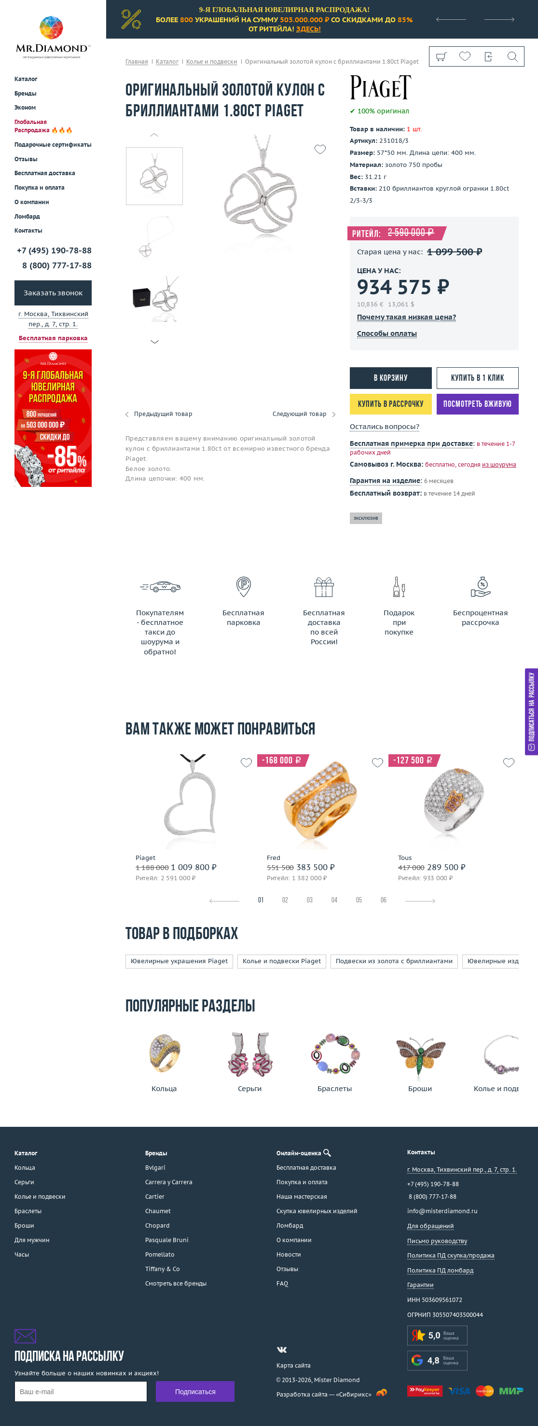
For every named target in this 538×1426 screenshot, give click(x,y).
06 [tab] (383, 900)
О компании (31, 202)
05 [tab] (359, 900)
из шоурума (499, 464)
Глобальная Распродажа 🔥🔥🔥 (43, 126)
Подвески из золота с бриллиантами (394, 961)
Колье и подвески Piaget (282, 961)
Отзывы (26, 159)
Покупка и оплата (39, 187)
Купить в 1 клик (477, 378)
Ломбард (27, 216)
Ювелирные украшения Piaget (179, 961)
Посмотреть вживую (477, 404)
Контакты (28, 230)
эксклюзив (366, 518)
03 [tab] (310, 900)
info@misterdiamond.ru (442, 1211)
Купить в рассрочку (390, 404)
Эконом (25, 107)
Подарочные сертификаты (53, 144)
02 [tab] (285, 900)
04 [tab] (334, 900)
